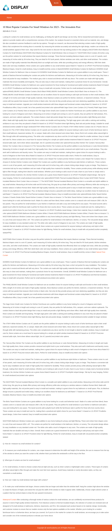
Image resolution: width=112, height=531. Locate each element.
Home (9, 18)
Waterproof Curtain (9, 500)
